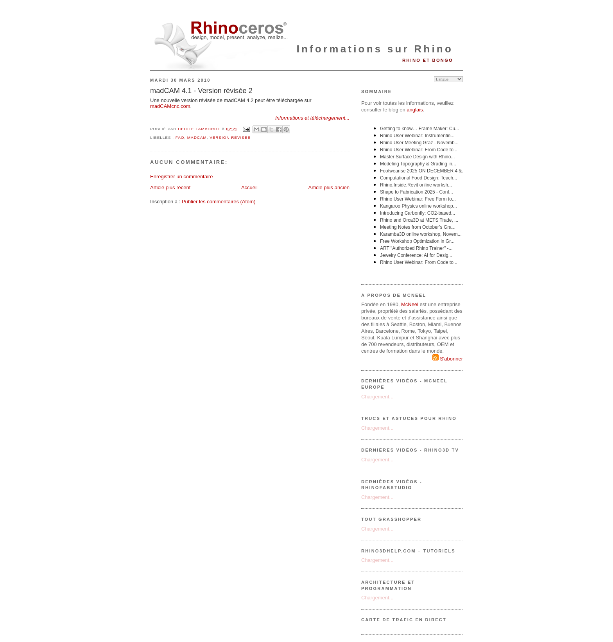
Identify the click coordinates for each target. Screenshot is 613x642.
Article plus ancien (329, 187)
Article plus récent (170, 187)
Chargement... (377, 397)
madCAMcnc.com (170, 106)
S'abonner (447, 359)
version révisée (230, 137)
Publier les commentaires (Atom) (219, 201)
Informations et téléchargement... (312, 118)
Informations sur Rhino (375, 49)
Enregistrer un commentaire (181, 176)
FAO (180, 137)
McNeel (409, 304)
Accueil (249, 187)
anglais (415, 110)
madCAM (197, 137)
